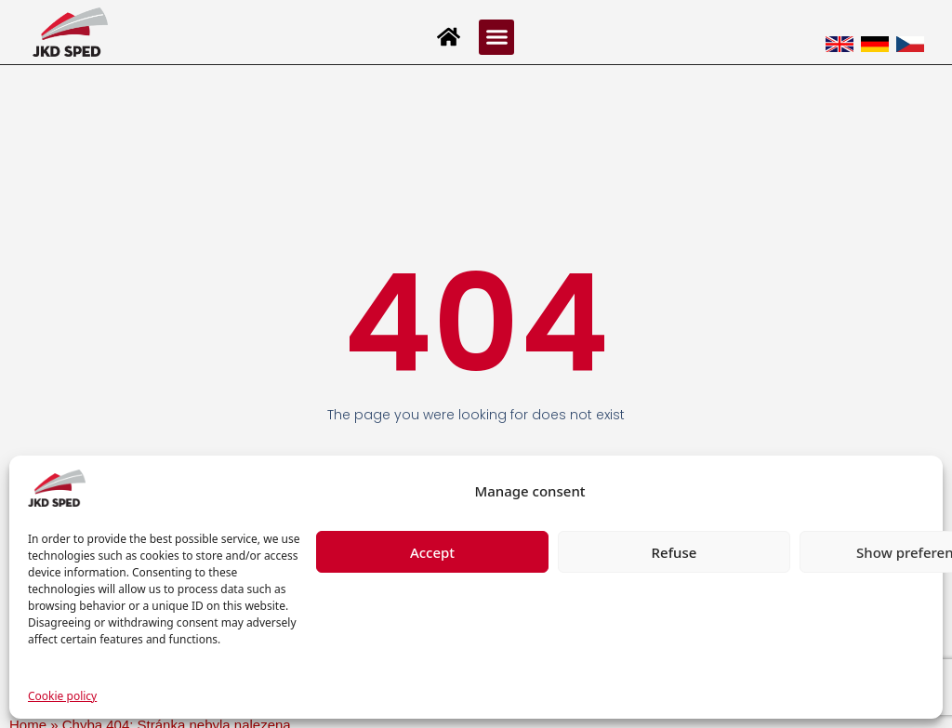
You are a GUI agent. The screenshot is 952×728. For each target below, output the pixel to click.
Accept (432, 552)
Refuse (674, 552)
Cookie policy (62, 696)
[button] (496, 37)
